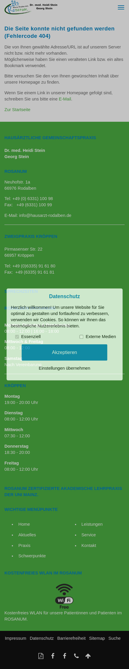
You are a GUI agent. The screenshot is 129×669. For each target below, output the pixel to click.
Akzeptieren (64, 352)
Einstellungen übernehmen (64, 368)
